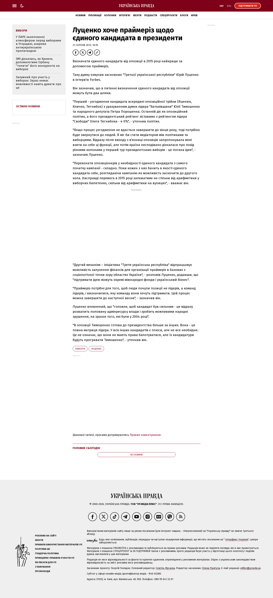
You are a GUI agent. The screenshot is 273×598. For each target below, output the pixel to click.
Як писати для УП (45, 562)
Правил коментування (145, 435)
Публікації (94, 15)
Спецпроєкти (168, 15)
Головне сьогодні (86, 448)
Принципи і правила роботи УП (54, 558)
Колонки (110, 15)
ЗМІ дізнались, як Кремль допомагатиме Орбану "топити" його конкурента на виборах (38, 64)
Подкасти (150, 15)
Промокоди (42, 571)
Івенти (137, 15)
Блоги (184, 15)
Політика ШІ (42, 549)
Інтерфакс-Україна (236, 539)
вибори (80, 348)
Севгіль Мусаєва (165, 568)
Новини (80, 15)
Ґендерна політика (47, 553)
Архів (194, 15)
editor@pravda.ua (250, 568)
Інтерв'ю (124, 15)
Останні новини (28, 106)
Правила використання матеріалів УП (58, 544)
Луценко (96, 348)
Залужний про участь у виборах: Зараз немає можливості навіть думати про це (38, 82)
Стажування (42, 566)
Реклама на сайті (45, 535)
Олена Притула (211, 568)
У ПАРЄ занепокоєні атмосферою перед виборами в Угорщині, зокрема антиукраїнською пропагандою (38, 44)
